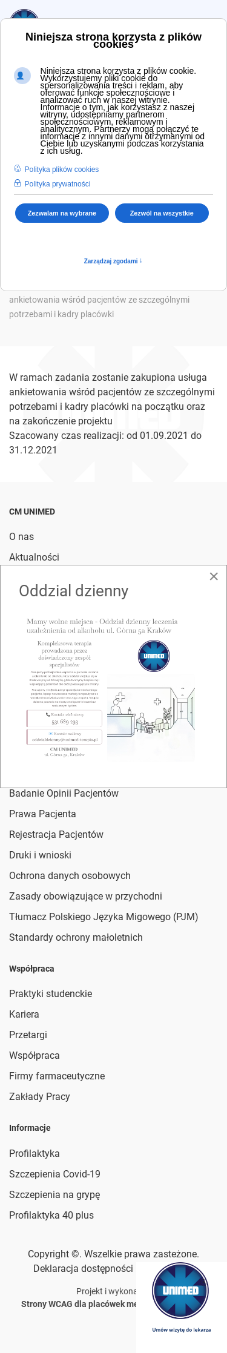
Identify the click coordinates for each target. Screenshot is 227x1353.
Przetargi (28, 1035)
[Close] (213, 576)
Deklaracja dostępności (83, 1268)
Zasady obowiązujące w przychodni (85, 896)
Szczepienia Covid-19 (54, 1174)
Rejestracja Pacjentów (56, 834)
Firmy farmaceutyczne (57, 1076)
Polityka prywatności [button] (58, 184)
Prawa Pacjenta (42, 814)
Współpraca (34, 1055)
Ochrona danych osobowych (70, 875)
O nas (21, 536)
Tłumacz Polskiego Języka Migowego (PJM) (104, 917)
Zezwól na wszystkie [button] (162, 213)
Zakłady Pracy (39, 1096)
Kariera (24, 1014)
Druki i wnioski (40, 855)
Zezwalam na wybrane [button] (62, 213)
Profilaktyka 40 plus (51, 1215)
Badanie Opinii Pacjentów (64, 793)
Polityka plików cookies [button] (62, 169)
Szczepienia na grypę (54, 1194)
